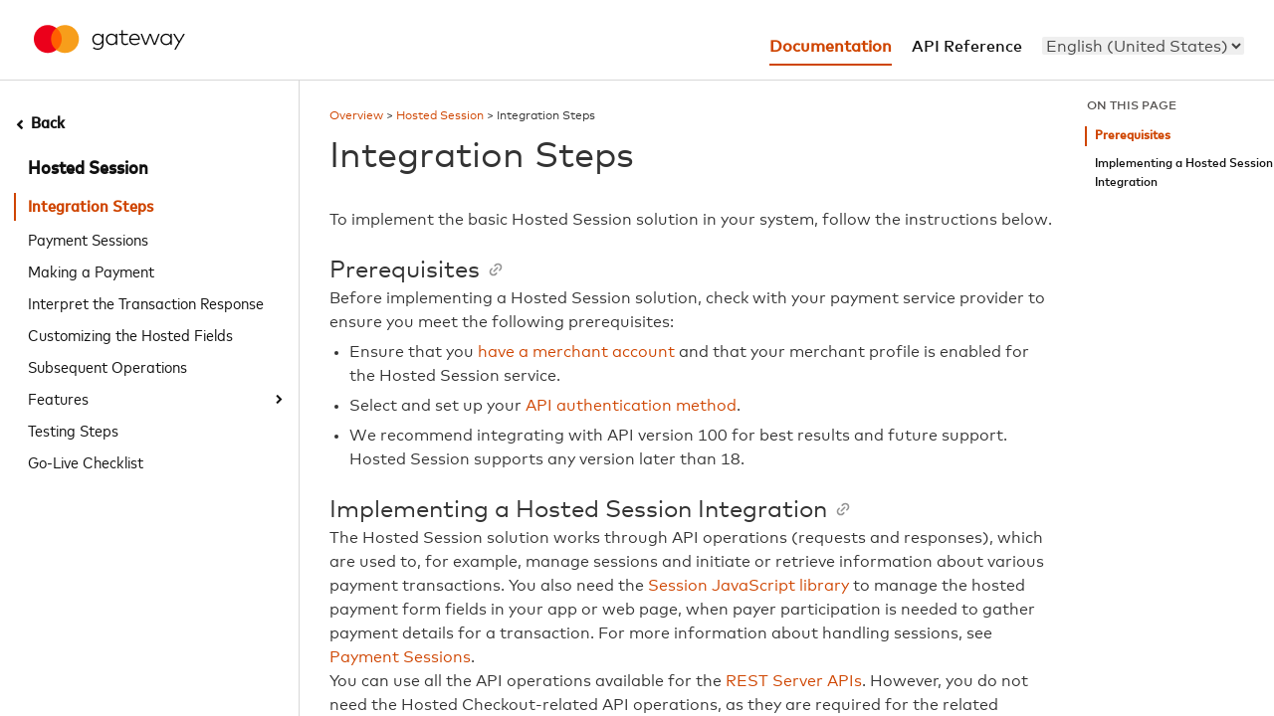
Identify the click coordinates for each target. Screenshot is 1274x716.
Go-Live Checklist (85, 461)
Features (58, 398)
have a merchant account (576, 352)
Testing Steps (73, 430)
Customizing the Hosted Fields (130, 334)
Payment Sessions (88, 239)
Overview (356, 116)
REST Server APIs (794, 681)
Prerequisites (1132, 135)
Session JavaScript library (748, 586)
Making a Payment (91, 270)
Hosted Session (88, 169)
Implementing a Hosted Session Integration (1184, 173)
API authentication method (631, 406)
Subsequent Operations (107, 366)
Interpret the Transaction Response (146, 302)
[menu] (1143, 46)
